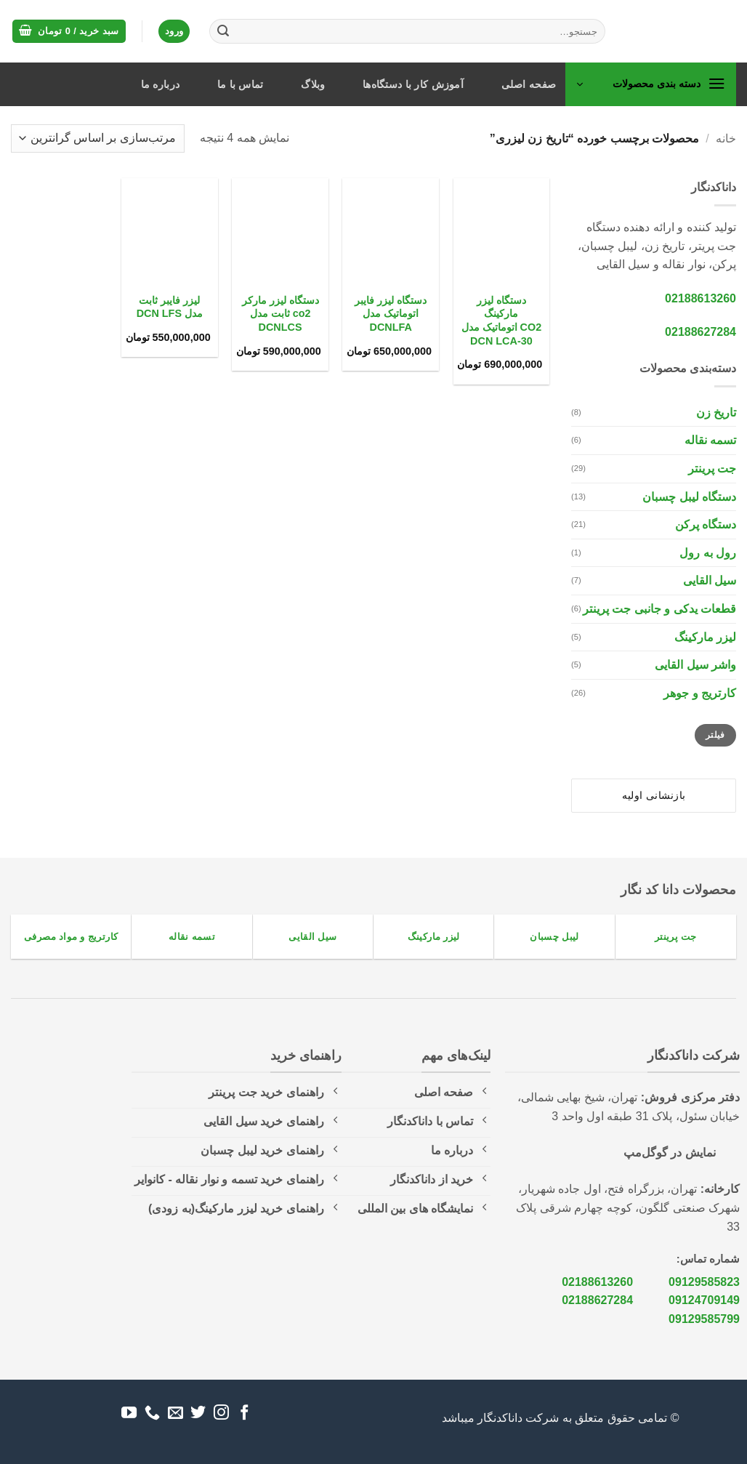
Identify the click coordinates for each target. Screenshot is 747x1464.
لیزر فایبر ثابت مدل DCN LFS (170, 307)
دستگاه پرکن (705, 524)
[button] (69, 32)
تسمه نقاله (710, 440)
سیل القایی (709, 580)
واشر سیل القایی (695, 665)
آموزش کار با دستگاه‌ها (413, 84)
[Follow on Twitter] (198, 1413)
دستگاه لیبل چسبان (689, 497)
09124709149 (704, 1300)
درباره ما (160, 84)
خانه (726, 138)
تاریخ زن (716, 412)
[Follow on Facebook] (244, 1413)
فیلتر (715, 735)
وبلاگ (313, 84)
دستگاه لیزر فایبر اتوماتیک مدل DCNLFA (391, 313)
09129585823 (704, 1282)
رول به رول (707, 553)
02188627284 (700, 332)
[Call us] (152, 1413)
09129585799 (704, 1319)
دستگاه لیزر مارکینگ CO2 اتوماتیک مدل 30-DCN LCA (501, 320)
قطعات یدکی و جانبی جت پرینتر (659, 609)
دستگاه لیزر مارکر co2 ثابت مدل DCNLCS (280, 313)
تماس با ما (240, 84)
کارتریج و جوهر (699, 693)
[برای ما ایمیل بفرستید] (175, 1413)
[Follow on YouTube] (129, 1413)
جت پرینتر (712, 468)
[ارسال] (223, 31)
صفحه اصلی (529, 84)
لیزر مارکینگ (705, 637)
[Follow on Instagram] (221, 1413)
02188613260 (700, 298)
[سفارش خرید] (98, 138)
